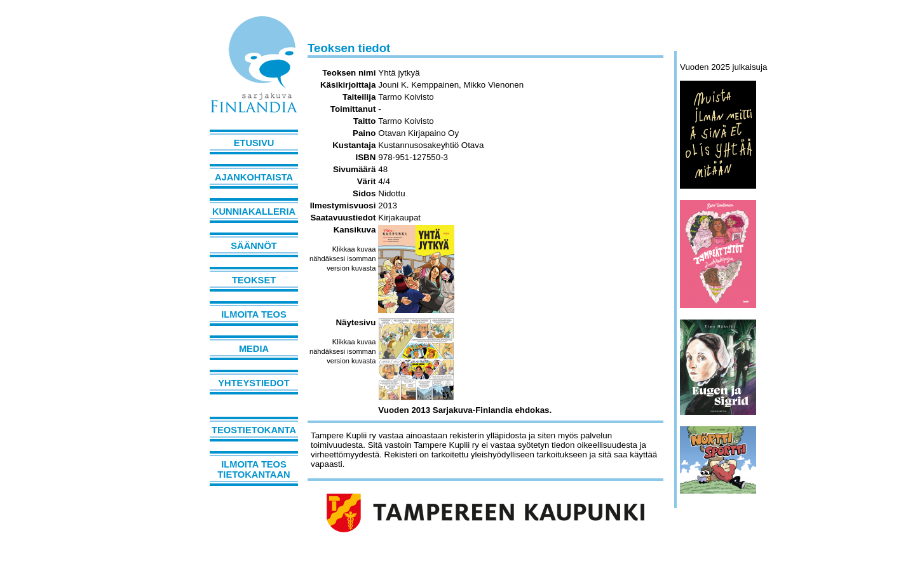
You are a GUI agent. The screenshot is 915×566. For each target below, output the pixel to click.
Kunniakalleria (253, 211)
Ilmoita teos (254, 314)
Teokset (254, 280)
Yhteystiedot (253, 383)
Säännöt (253, 246)
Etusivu (254, 143)
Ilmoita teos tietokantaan (253, 469)
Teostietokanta (254, 430)
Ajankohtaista (254, 177)
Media (254, 349)
